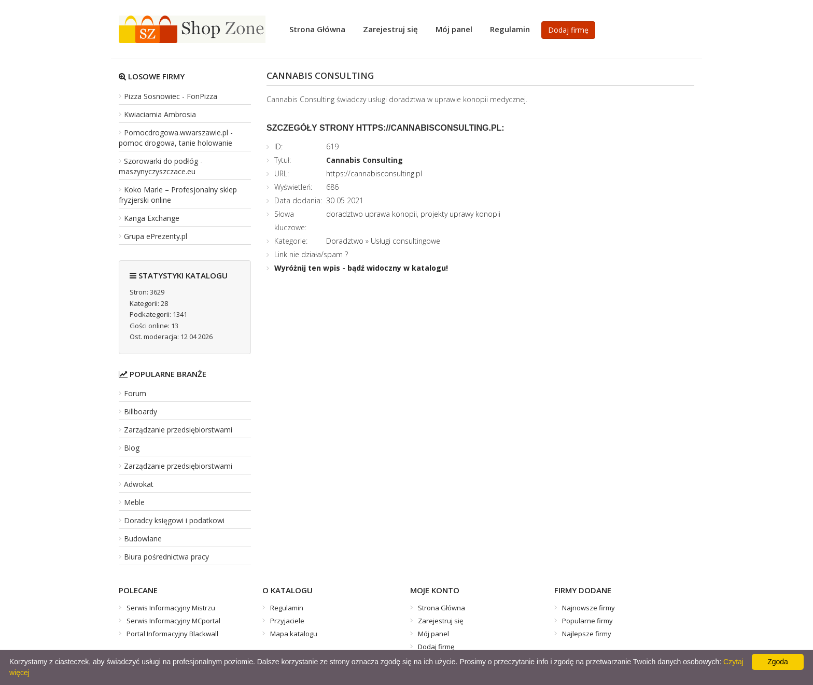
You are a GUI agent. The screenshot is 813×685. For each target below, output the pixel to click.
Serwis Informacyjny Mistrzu (171, 607)
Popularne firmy (587, 620)
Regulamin (510, 29)
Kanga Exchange (151, 218)
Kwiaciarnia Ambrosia (160, 114)
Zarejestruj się (390, 29)
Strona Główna (317, 29)
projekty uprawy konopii (460, 214)
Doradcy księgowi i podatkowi (174, 520)
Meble (134, 502)
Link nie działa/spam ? (311, 254)
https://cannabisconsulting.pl (374, 173)
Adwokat (138, 484)
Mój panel (454, 29)
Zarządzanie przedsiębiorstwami (178, 430)
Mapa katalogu (293, 633)
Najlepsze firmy (586, 633)
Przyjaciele (287, 620)
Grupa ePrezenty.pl (155, 236)
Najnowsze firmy (588, 607)
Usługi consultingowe (405, 241)
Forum (135, 393)
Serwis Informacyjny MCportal (173, 620)
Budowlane (143, 538)
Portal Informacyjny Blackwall (172, 633)
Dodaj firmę (568, 30)
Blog (131, 448)
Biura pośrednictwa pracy (166, 557)
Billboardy (140, 411)
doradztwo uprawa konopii (371, 214)
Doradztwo (344, 241)
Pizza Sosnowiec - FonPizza (170, 96)
